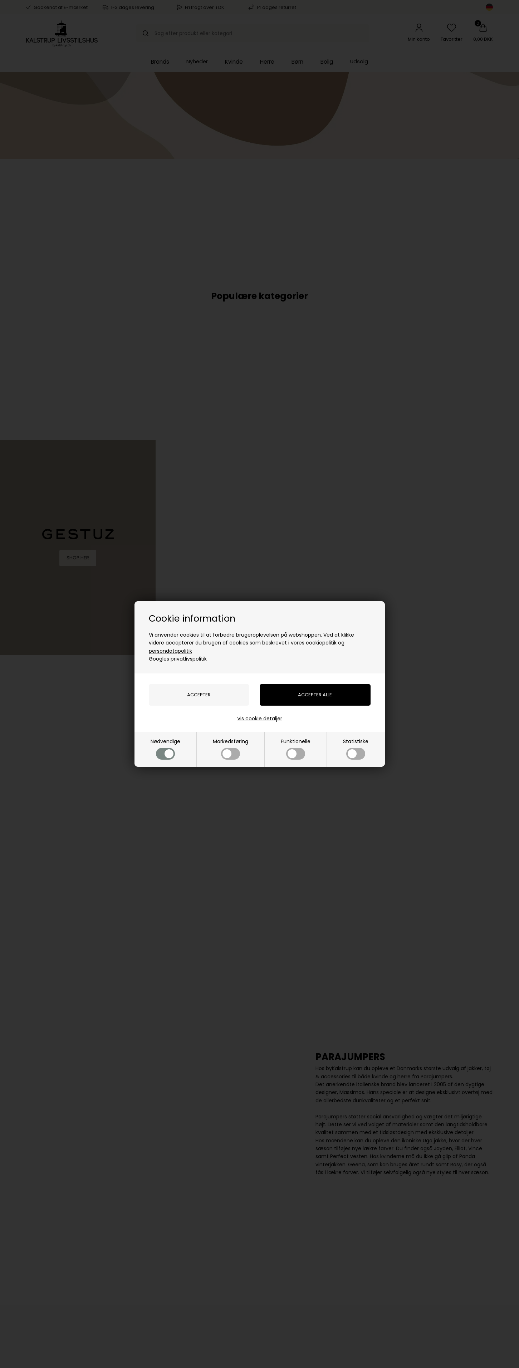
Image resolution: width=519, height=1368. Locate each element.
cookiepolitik (321, 642)
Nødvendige (165, 749)
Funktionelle (295, 749)
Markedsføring (230, 749)
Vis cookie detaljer (259, 718)
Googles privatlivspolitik (178, 658)
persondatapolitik (170, 650)
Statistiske (355, 749)
